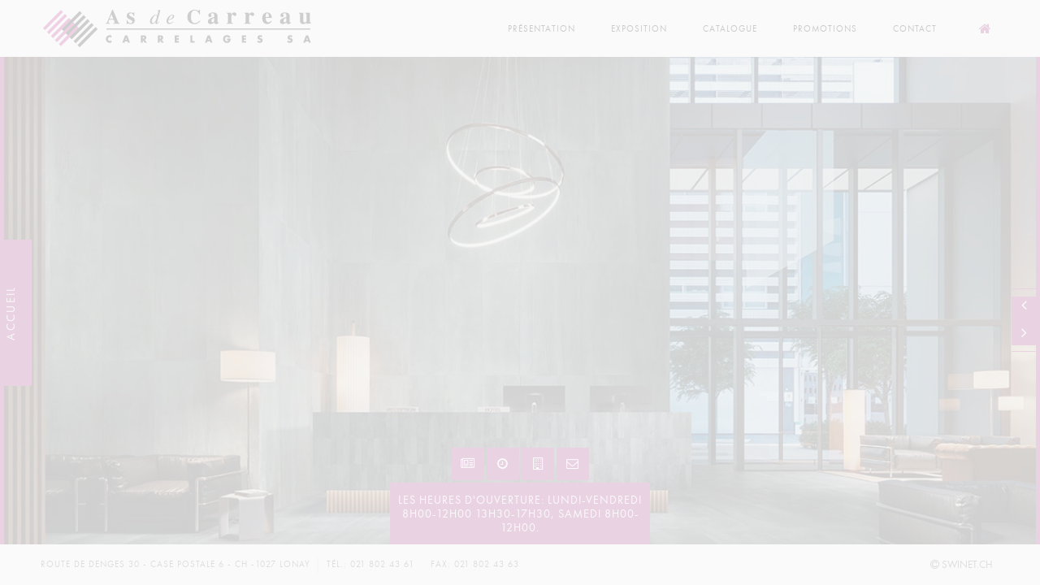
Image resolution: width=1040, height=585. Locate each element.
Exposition (639, 29)
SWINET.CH (961, 564)
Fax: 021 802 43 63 (475, 564)
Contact (915, 29)
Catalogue (730, 29)
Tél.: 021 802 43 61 (370, 564)
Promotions (825, 29)
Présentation (541, 29)
